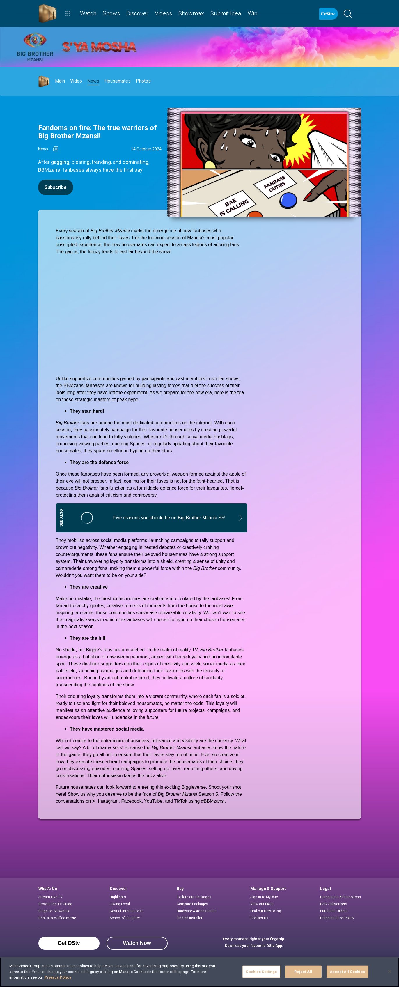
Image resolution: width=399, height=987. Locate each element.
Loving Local (120, 904)
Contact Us (259, 918)
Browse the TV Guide (55, 904)
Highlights (118, 897)
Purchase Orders (333, 911)
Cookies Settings (261, 972)
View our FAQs (262, 904)
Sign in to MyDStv (264, 897)
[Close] (389, 971)
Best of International (126, 911)
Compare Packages (192, 904)
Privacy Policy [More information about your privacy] (58, 977)
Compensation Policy (337, 918)
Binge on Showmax (53, 911)
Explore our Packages (194, 897)
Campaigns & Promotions (340, 897)
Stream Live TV (50, 897)
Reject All (303, 972)
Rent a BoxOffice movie (57, 918)
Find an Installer (189, 918)
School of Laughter (125, 918)
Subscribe (56, 187)
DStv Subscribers (333, 904)
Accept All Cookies (347, 972)
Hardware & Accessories (197, 911)
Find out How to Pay (266, 911)
